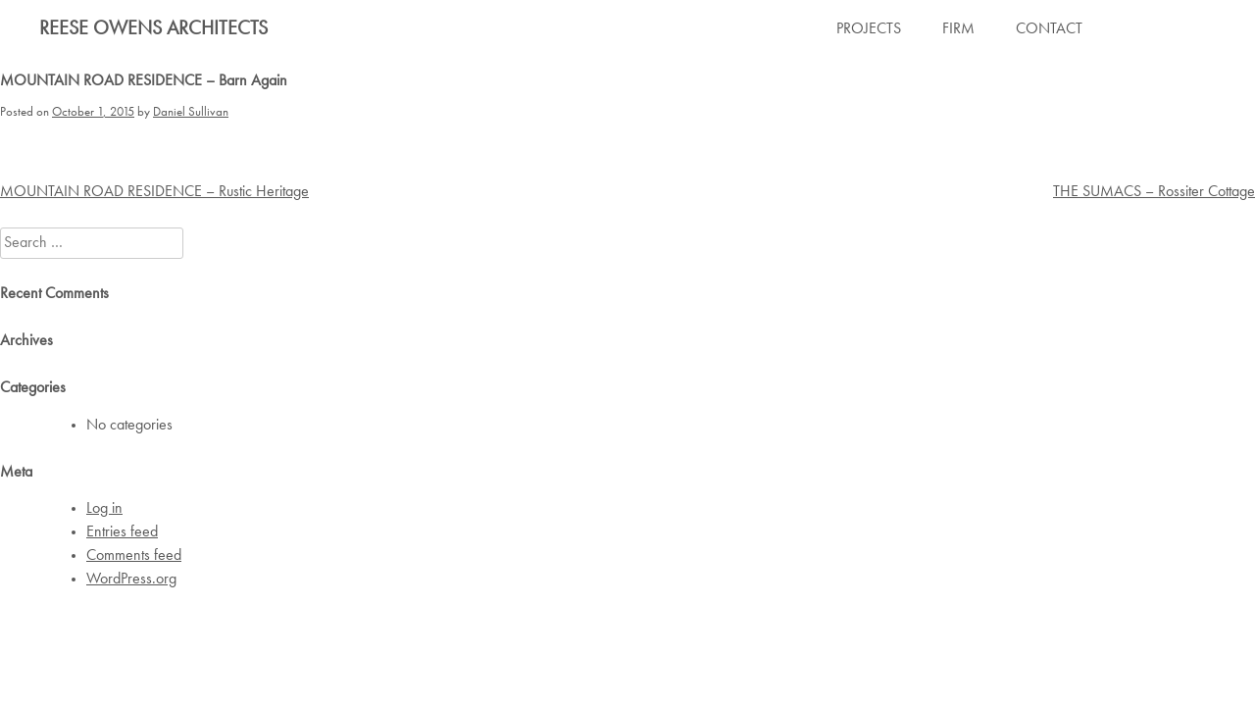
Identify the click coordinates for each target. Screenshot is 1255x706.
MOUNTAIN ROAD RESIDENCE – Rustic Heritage (154, 192)
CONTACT (1049, 29)
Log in (104, 509)
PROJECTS (868, 29)
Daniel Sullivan (190, 112)
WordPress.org (131, 579)
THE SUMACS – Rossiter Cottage (1154, 192)
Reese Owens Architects (153, 29)
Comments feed (133, 556)
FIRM (958, 29)
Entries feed (122, 532)
